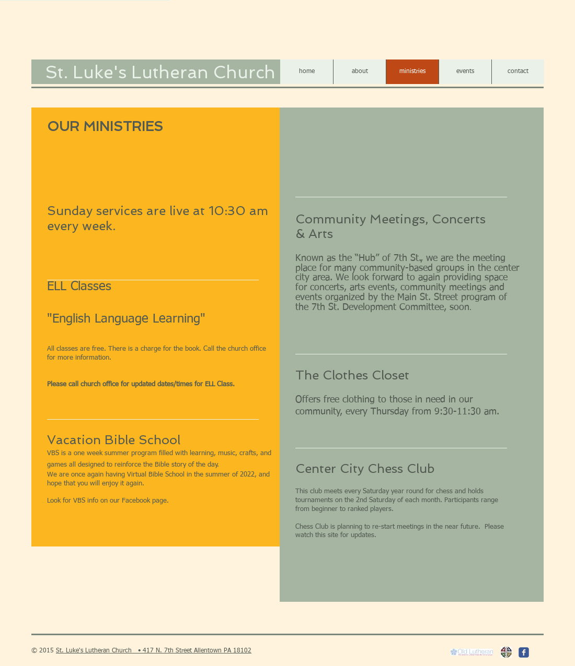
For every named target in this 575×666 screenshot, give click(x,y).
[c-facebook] (524, 652)
